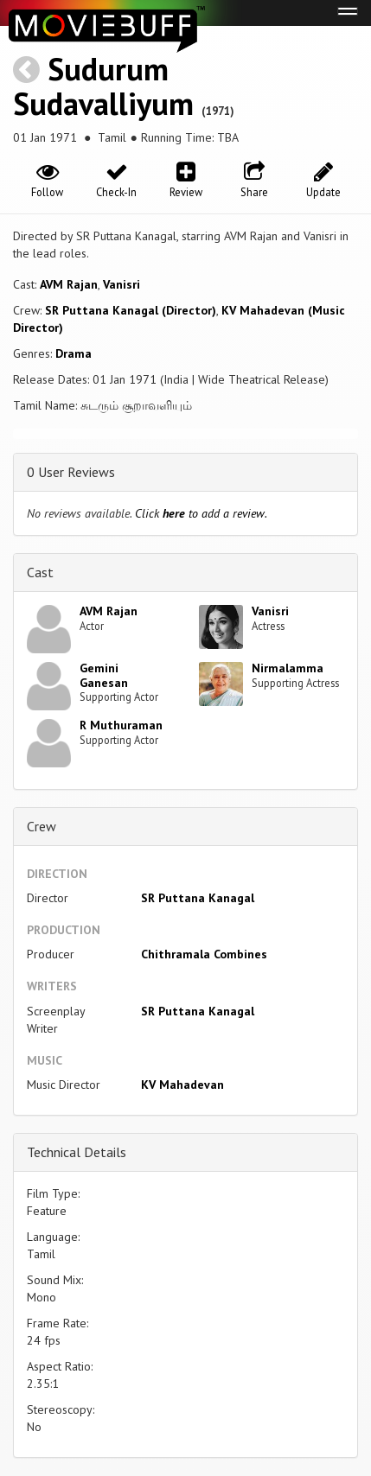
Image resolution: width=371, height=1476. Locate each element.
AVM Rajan (69, 284)
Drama (73, 353)
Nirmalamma (287, 668)
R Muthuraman (121, 725)
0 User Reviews (71, 471)
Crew (41, 826)
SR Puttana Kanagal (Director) (130, 310)
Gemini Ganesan (104, 675)
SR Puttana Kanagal (197, 898)
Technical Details (76, 1152)
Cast (40, 572)
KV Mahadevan (182, 1084)
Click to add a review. (201, 513)
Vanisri (121, 284)
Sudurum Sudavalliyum (103, 86)
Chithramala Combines (204, 954)
